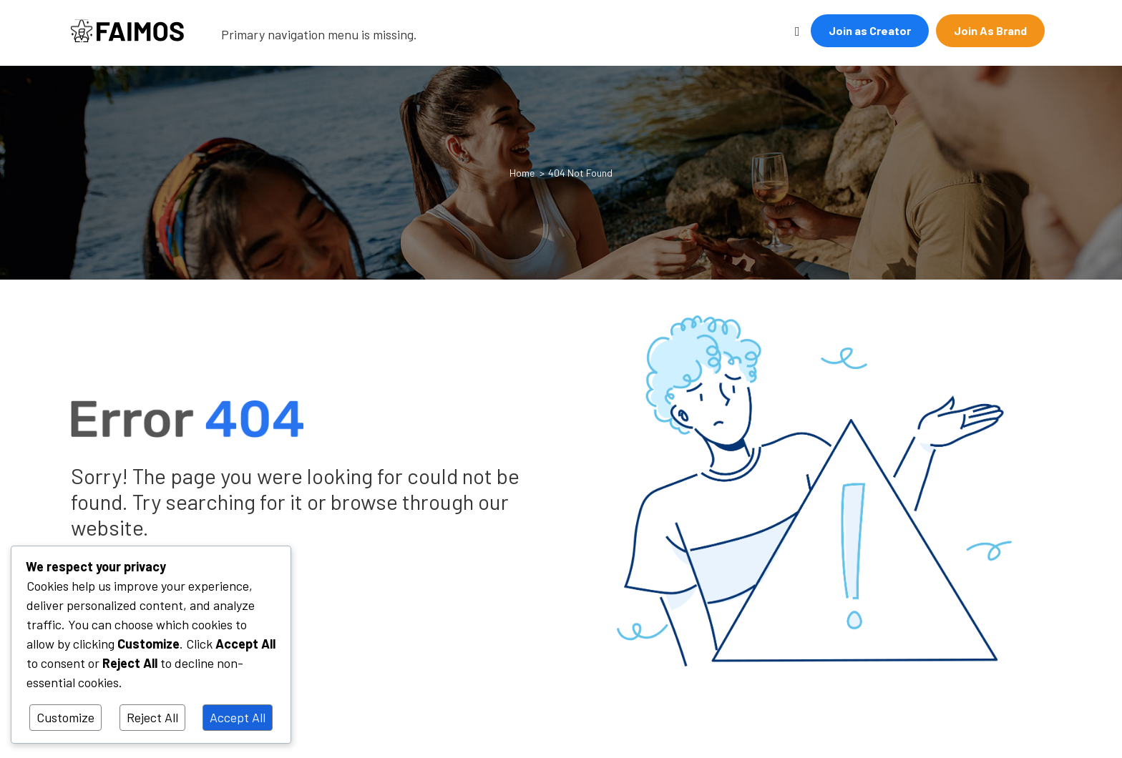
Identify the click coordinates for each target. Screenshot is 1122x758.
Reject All (152, 717)
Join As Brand (990, 30)
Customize (65, 717)
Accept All (237, 717)
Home (522, 173)
